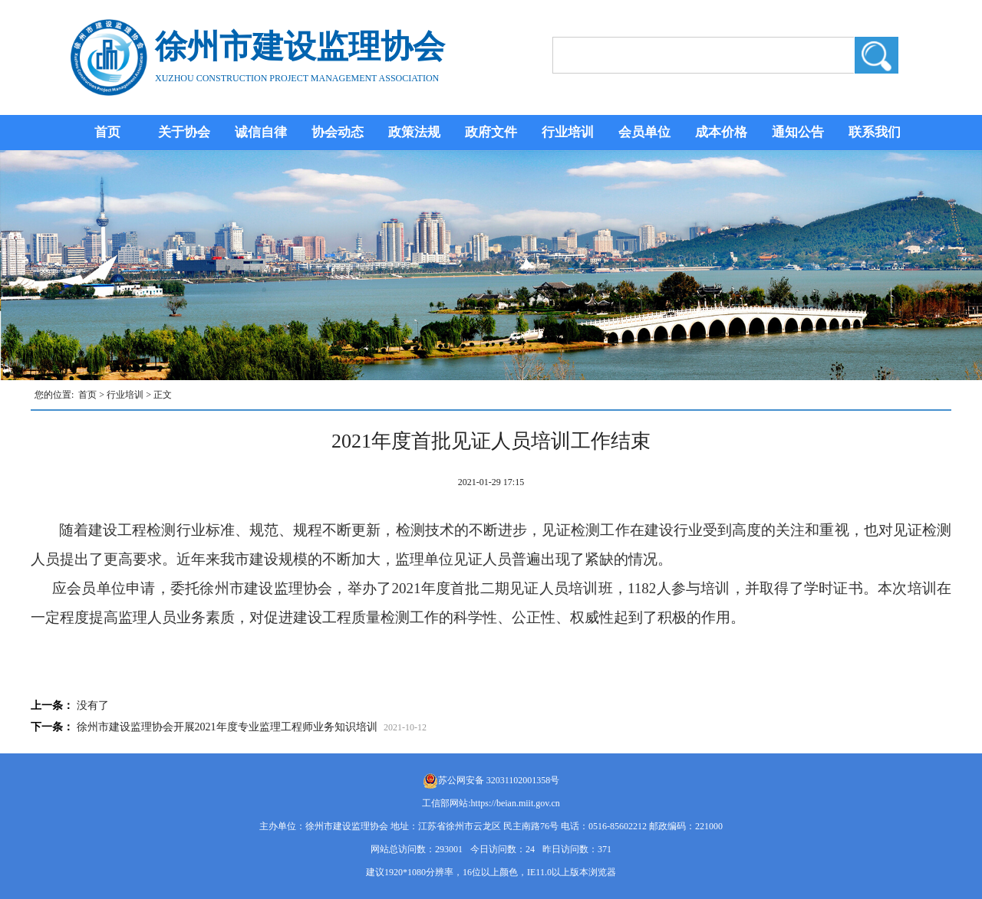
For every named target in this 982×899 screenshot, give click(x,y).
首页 (107, 132)
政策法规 (414, 132)
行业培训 (568, 132)
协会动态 (337, 132)
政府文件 (491, 132)
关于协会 (184, 132)
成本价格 (721, 132)
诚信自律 (261, 132)
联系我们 (875, 132)
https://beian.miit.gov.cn (515, 803)
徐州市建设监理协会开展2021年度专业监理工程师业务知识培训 (227, 727)
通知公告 (798, 132)
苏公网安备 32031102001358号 (499, 780)
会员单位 (644, 132)
